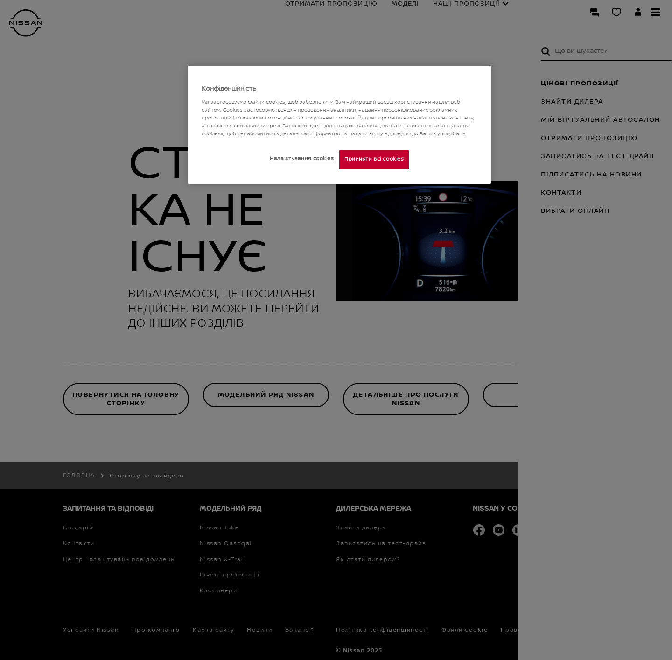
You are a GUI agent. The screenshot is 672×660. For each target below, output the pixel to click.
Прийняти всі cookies (374, 159)
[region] (339, 125)
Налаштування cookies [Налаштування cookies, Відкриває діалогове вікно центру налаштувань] (302, 158)
